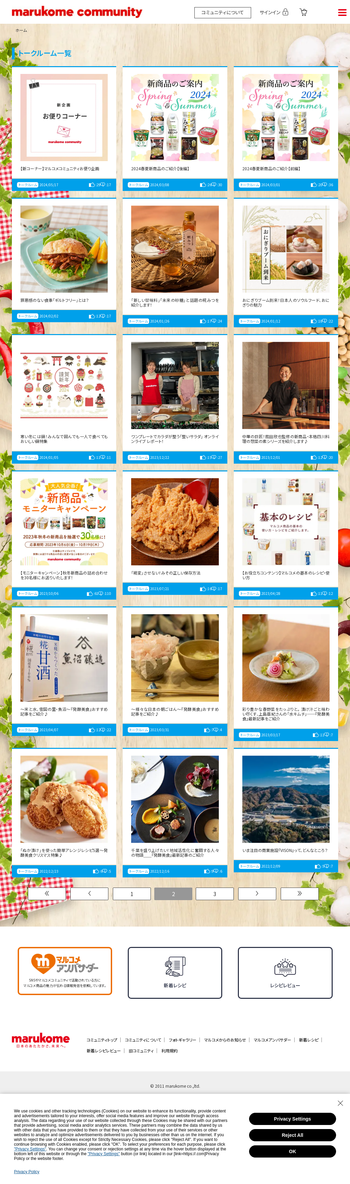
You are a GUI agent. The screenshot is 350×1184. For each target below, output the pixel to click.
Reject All (292, 1135)
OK (292, 1151)
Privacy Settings (292, 1119)
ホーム (21, 30)
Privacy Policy (26, 1171)
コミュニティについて (223, 12)
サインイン (272, 12)
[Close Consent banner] (340, 1103)
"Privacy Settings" (30, 1149)
